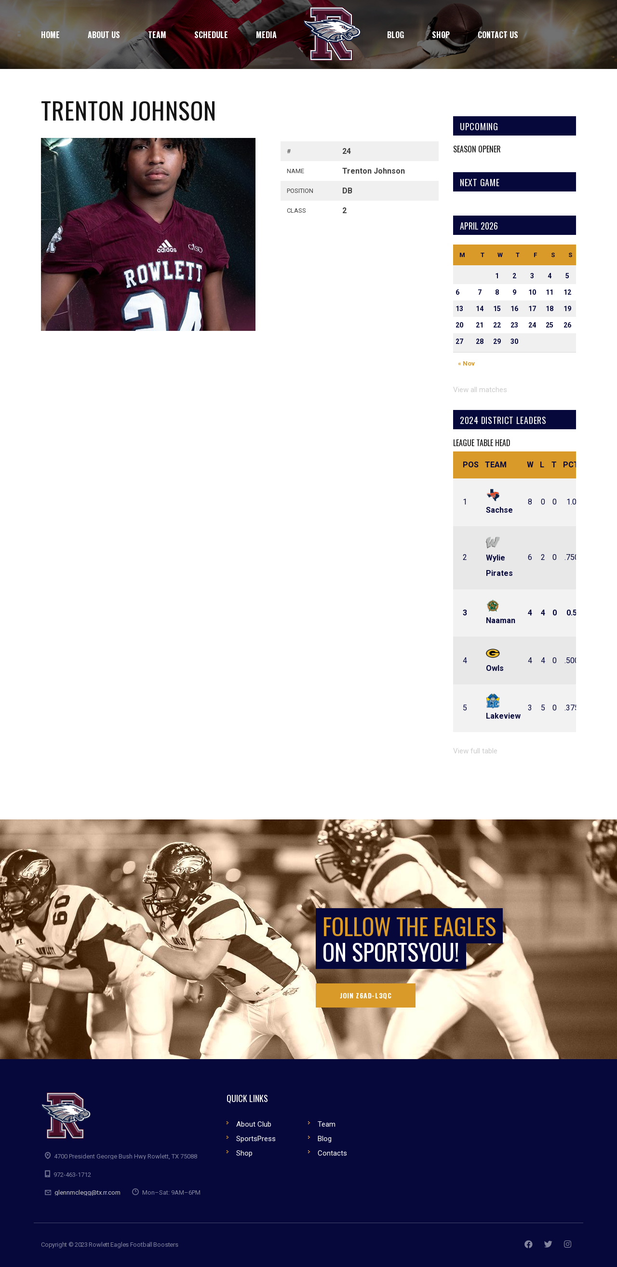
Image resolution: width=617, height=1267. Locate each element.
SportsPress (256, 1138)
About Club (253, 1124)
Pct (571, 464)
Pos (471, 464)
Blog (325, 1138)
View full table (475, 751)
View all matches (480, 389)
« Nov (466, 363)
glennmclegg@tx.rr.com (87, 1192)
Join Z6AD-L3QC (365, 995)
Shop (244, 1153)
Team (496, 464)
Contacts (332, 1153)
